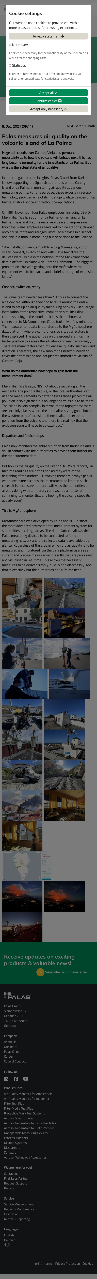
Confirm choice (48, 100)
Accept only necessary (48, 109)
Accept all (48, 92)
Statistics (17, 65)
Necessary (18, 44)
